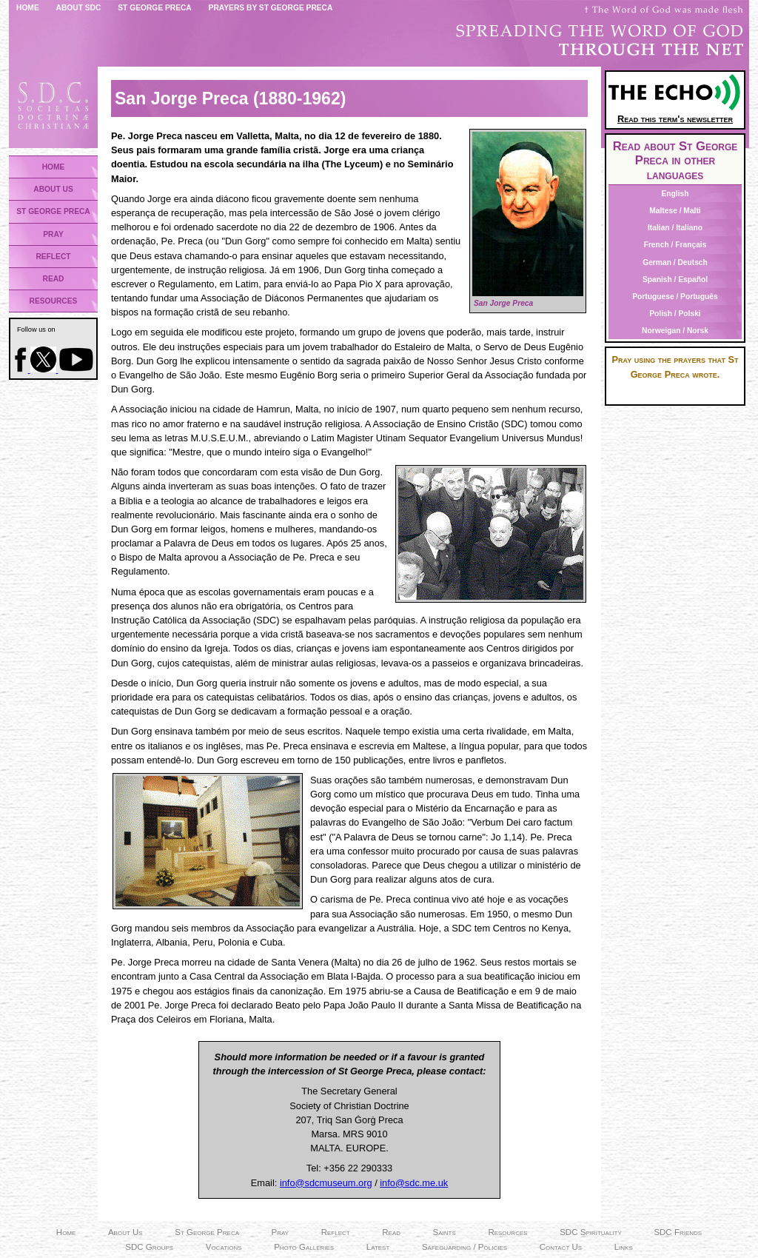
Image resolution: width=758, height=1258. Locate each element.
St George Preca (155, 8)
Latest (378, 1246)
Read (391, 1232)
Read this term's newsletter (675, 113)
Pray (280, 1232)
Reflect (335, 1232)
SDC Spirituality (591, 1232)
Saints (444, 1232)
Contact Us (561, 1246)
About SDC (78, 8)
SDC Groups (149, 1246)
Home (27, 8)
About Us (125, 1232)
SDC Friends (678, 1232)
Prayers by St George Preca (271, 8)
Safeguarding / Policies (464, 1246)
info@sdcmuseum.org (326, 1182)
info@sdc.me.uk (414, 1182)
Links (623, 1246)
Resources (507, 1232)
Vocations (224, 1246)
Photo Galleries (304, 1246)
